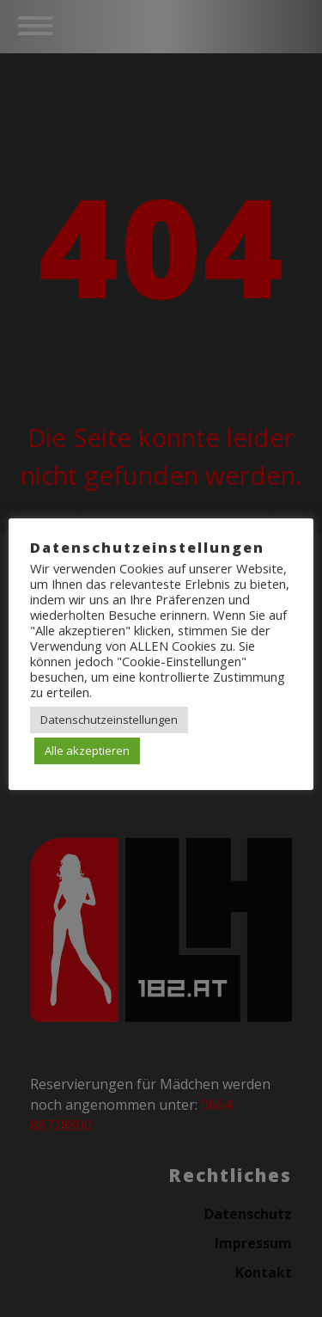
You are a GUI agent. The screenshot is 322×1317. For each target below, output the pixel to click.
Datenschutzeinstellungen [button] (109, 719)
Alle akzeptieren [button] (87, 750)
